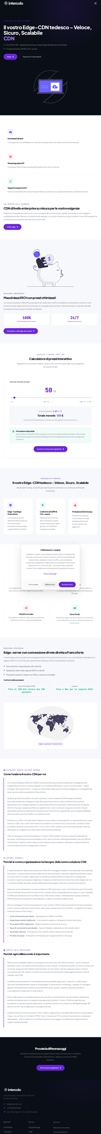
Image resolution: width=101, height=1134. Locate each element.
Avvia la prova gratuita (50, 1068)
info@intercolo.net (14, 1105)
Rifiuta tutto (50, 584)
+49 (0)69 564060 (14, 1109)
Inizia (10, 57)
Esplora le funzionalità (32, 57)
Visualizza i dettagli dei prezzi (20, 333)
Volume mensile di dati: (20, 383)
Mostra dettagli (50, 574)
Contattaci (8, 1129)
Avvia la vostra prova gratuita (50, 451)
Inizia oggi (12, 229)
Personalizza (33, 584)
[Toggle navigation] (95, 3)
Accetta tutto (67, 584)
